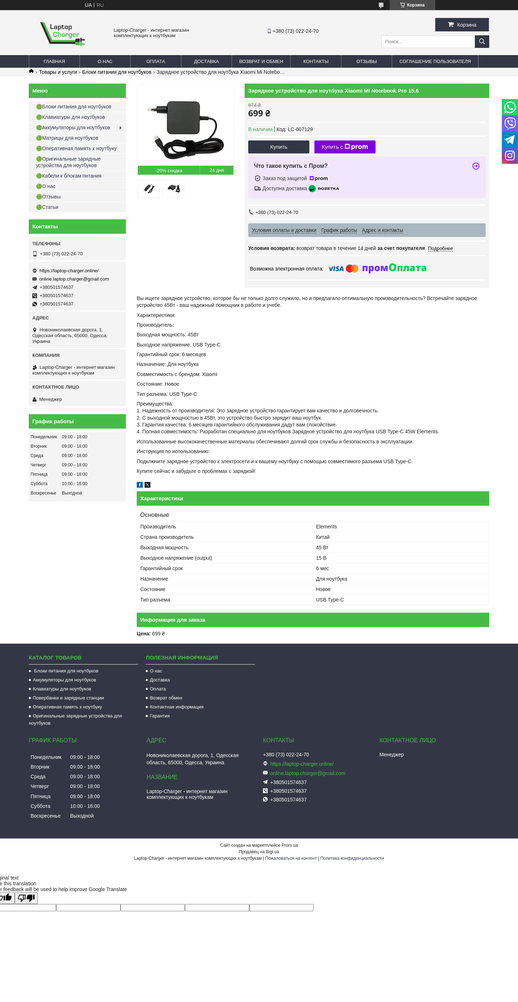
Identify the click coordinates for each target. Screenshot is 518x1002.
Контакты (315, 61)
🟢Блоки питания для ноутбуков (73, 106)
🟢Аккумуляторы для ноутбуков (73, 127)
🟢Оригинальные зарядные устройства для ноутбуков (68, 162)
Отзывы (366, 61)
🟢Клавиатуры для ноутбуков (70, 117)
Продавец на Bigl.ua (259, 851)
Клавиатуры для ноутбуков (62, 689)
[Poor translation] (26, 898)
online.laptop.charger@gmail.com (74, 279)
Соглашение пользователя (435, 61)
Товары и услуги (58, 72)
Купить (278, 147)
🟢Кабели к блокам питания (68, 176)
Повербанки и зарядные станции (68, 698)
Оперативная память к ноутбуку (67, 707)
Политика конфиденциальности (352, 858)
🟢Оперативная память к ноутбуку (76, 148)
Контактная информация (176, 707)
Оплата (155, 61)
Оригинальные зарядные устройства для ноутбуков (75, 719)
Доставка (206, 61)
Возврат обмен (166, 698)
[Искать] (482, 41)
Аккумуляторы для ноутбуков (64, 680)
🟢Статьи (47, 207)
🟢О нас (45, 186)
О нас (105, 61)
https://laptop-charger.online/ (69, 270)
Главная (54, 61)
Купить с (345, 147)
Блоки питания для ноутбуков (116, 72)
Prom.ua (290, 845)
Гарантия (159, 716)
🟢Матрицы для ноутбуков (67, 138)
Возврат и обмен (261, 61)
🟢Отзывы (48, 197)
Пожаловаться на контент (291, 858)
